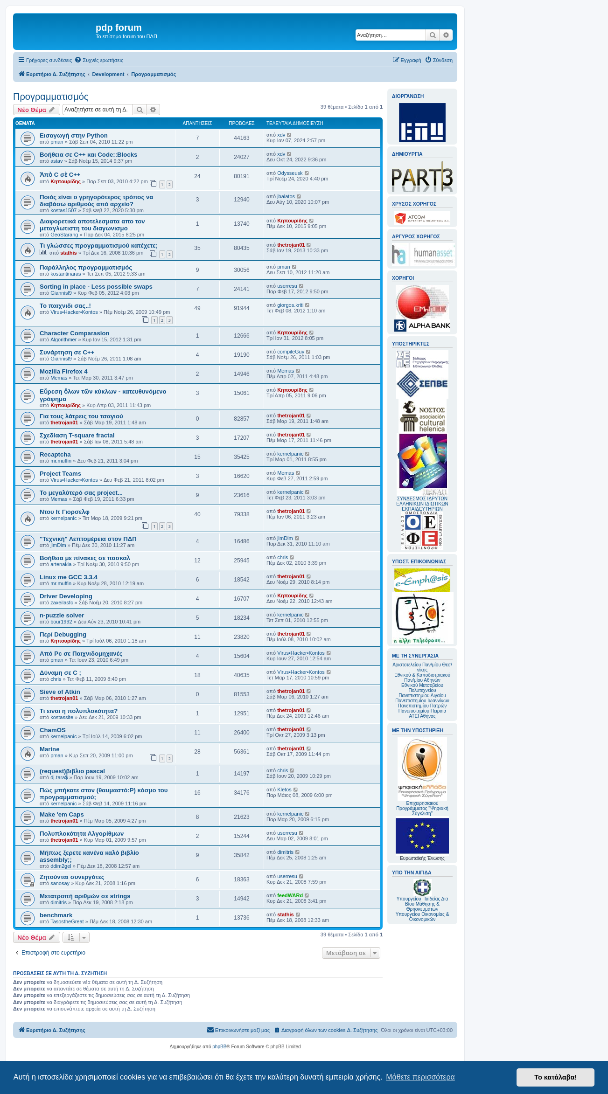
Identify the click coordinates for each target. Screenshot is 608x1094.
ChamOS (53, 730)
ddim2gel (60, 866)
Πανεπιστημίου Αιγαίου (422, 695)
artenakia (60, 564)
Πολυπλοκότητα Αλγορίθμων (82, 833)
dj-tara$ (59, 777)
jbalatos (286, 196)
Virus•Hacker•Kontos (74, 312)
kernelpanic (290, 454)
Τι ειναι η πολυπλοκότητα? (79, 710)
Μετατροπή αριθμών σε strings (85, 896)
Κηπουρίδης (65, 181)
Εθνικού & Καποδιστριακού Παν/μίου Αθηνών (422, 677)
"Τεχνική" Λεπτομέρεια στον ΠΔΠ (88, 538)
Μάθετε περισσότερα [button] (420, 1077)
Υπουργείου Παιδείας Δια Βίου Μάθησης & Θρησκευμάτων (422, 904)
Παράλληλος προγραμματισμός (86, 267)
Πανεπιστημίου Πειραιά (422, 710)
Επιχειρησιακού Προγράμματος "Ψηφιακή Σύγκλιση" (422, 776)
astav (56, 161)
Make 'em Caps (62, 814)
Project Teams (60, 473)
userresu (287, 286)
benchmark (56, 915)
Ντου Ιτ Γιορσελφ (65, 511)
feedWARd (290, 895)
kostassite (61, 717)
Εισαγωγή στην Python (74, 135)
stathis (68, 253)
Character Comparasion (75, 333)
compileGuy (290, 351)
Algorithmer (63, 339)
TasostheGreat (67, 921)
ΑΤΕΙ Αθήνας (422, 716)
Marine (50, 749)
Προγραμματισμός (50, 96)
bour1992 (61, 621)
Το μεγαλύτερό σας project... (81, 492)
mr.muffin (60, 461)
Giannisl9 (61, 293)
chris (282, 557)
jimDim (58, 545)
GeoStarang (64, 234)
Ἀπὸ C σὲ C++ (60, 174)
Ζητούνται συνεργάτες (72, 876)
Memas (58, 378)
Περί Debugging (63, 634)
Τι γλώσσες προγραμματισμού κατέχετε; (99, 245)
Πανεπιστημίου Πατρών (422, 705)
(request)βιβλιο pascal (72, 771)
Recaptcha (55, 454)
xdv (281, 135)
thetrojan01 (291, 245)
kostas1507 (63, 210)
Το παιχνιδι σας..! (65, 305)
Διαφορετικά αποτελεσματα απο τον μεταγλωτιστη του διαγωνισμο (92, 225)
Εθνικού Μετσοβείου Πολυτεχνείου (422, 688)
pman (56, 142)
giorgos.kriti (290, 305)
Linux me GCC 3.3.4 (69, 577)
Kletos (284, 789)
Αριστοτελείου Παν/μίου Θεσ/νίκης (422, 667)
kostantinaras (65, 274)
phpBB (219, 1046)
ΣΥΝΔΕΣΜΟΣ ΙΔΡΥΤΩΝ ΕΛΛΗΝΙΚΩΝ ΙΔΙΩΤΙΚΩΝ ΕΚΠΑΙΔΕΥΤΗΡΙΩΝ (422, 504)
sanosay (60, 883)
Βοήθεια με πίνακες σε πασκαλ (85, 557)
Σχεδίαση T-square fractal (77, 435)
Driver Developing (66, 596)
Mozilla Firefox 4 (64, 371)
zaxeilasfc (61, 602)
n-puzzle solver (62, 615)
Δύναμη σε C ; (60, 672)
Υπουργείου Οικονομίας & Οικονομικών (422, 917)
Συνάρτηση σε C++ (67, 352)
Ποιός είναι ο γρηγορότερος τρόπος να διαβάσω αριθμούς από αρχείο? (96, 201)
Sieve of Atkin (60, 691)
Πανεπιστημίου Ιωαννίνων (422, 700)
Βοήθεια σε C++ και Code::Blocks (88, 154)
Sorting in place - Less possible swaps (96, 286)
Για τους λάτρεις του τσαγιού (81, 416)
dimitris (285, 852)
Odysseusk (289, 173)
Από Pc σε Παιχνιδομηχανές (81, 653)
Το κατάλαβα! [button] (555, 1077)
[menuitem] (98, 60)
